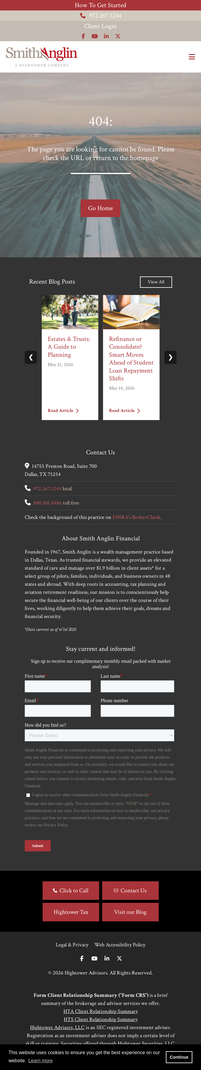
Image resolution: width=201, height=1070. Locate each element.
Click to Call (74, 890)
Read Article (63, 410)
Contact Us (134, 890)
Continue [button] (179, 1057)
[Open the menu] (192, 57)
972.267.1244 (100, 15)
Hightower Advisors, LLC (57, 1027)
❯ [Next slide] (170, 357)
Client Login (100, 26)
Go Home (100, 208)
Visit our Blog (130, 912)
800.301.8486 (47, 502)
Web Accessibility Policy (119, 944)
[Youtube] (94, 958)
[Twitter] (119, 958)
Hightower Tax (71, 912)
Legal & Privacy (72, 944)
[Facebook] (81, 958)
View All (156, 282)
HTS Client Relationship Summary (101, 1019)
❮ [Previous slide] (30, 357)
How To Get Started (100, 5)
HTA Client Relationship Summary (100, 1011)
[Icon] (83, 36)
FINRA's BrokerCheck (137, 517)
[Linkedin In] (107, 958)
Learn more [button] (40, 1060)
